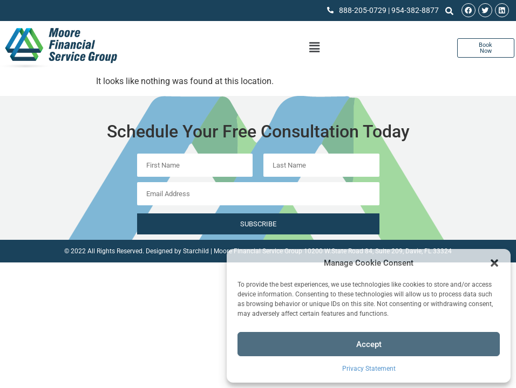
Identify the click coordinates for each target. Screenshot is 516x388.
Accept (369, 344)
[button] (494, 263)
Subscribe (258, 224)
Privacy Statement (369, 368)
